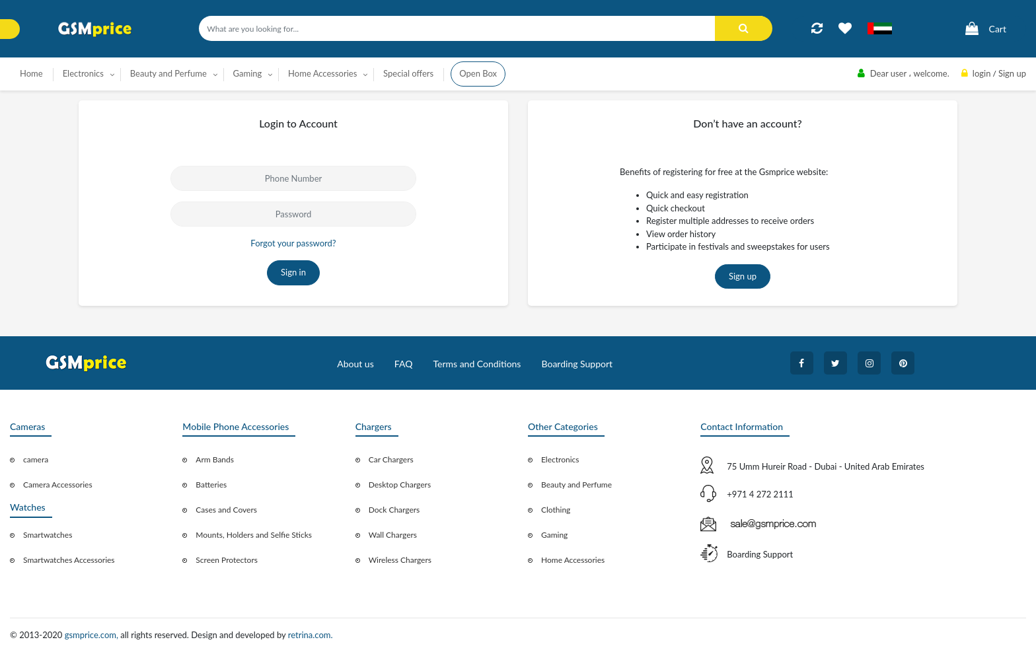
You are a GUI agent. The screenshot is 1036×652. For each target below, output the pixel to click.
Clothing (555, 510)
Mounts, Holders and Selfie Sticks (254, 535)
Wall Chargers (393, 535)
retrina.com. (310, 635)
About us (355, 363)
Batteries (211, 484)
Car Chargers (391, 459)
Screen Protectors (227, 560)
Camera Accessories (57, 484)
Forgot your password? (293, 243)
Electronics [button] (83, 73)
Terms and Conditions (477, 363)
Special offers (408, 73)
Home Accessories (573, 560)
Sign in (293, 272)
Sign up (743, 276)
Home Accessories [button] (322, 73)
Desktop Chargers (400, 484)
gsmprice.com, (93, 635)
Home (31, 73)
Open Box (478, 73)
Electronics (560, 459)
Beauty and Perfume (576, 484)
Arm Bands (215, 459)
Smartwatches (47, 535)
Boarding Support (577, 363)
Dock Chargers (394, 510)
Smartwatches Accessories (69, 560)
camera (35, 459)
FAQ (403, 363)
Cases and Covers (226, 510)
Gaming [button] (247, 73)
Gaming (554, 535)
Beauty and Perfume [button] (168, 73)
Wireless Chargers (400, 560)
